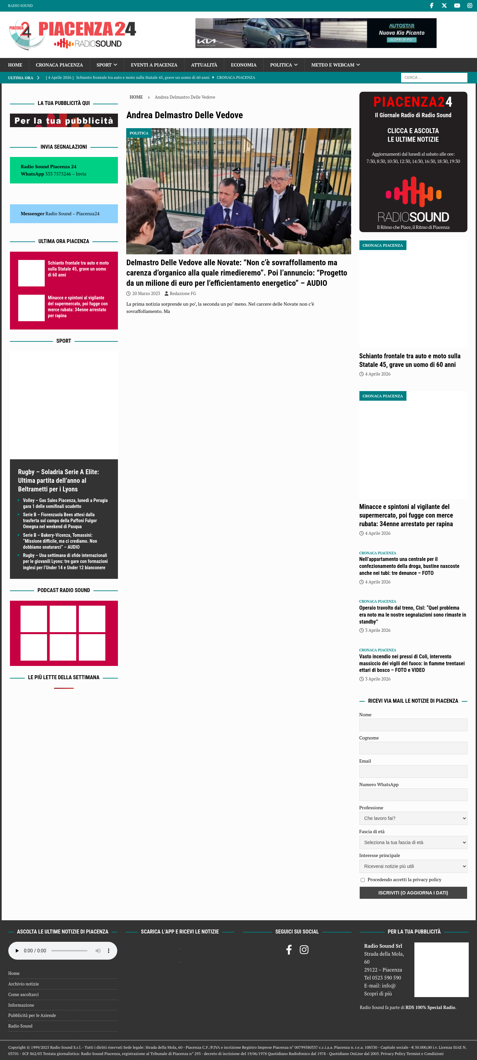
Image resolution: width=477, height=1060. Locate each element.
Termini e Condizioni (425, 1053)
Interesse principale (379, 855)
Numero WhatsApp (379, 784)
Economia (243, 65)
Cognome (369, 737)
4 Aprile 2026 (378, 374)
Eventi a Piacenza (154, 65)
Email (365, 761)
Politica (281, 65)
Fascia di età (372, 831)
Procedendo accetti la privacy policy (405, 879)
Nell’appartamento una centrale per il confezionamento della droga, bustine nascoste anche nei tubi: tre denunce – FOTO (409, 566)
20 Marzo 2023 (146, 293)
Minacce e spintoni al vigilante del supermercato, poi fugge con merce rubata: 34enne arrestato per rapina (406, 515)
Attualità (204, 65)
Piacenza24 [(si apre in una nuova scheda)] (87, 213)
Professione (371, 807)
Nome (365, 714)
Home (15, 65)
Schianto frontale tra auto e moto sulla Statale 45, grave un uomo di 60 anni (78, 269)
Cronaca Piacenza (59, 65)
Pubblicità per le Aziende (32, 1015)
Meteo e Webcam (332, 65)
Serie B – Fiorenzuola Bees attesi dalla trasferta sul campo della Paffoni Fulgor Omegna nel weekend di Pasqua (60, 520)
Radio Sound (20, 5)
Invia (81, 174)
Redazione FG (183, 293)
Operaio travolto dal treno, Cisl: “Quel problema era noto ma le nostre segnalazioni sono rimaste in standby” (412, 615)
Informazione (21, 1005)
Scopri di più (378, 993)
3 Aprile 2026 (378, 630)
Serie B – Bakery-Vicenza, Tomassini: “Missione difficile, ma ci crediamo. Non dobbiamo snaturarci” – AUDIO (60, 541)
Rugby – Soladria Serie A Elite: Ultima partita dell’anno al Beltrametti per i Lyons (58, 480)
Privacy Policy (393, 1053)
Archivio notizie (23, 984)
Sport (104, 65)
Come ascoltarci (23, 994)
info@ (389, 985)
